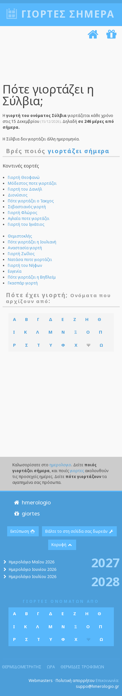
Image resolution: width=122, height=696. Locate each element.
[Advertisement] (59, 62)
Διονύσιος (17, 195)
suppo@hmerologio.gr (97, 686)
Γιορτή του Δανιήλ (25, 189)
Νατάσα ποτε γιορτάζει (30, 259)
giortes (26, 513)
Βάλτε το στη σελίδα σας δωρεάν (79, 531)
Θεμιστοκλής (20, 236)
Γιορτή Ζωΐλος (21, 253)
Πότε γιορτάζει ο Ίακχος (31, 201)
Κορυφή (62, 544)
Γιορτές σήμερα (68, 14)
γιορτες (77, 470)
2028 (105, 581)
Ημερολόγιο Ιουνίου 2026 (32, 569)
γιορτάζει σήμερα (79, 151)
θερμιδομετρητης (21, 667)
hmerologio (32, 502)
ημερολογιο (60, 465)
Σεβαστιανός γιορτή (27, 207)
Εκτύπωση (22, 531)
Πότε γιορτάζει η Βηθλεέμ (32, 277)
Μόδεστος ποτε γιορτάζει (32, 183)
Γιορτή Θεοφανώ (24, 177)
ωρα (51, 667)
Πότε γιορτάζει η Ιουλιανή (32, 242)
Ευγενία (14, 271)
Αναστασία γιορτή (25, 248)
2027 (105, 562)
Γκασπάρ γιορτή (23, 283)
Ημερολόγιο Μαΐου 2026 (31, 562)
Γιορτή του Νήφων (25, 265)
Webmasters (41, 680)
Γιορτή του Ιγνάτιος (26, 224)
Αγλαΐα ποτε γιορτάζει (28, 218)
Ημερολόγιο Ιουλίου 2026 (32, 576)
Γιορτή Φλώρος (22, 212)
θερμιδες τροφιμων (82, 667)
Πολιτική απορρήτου (75, 680)
